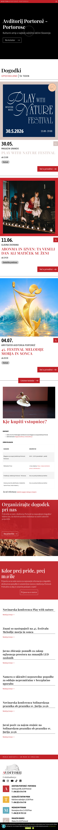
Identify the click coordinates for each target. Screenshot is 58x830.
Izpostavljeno (9, 76)
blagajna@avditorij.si (19, 436)
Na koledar (12, 40)
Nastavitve (53, 826)
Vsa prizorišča (10, 534)
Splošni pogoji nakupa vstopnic (27, 492)
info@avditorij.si (28, 436)
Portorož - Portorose (15, 1)
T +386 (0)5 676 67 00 (19, 791)
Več (49, 826)
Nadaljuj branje (8, 614)
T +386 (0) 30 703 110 (19, 813)
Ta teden (24, 76)
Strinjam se (28, 828)
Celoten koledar (29, 380)
